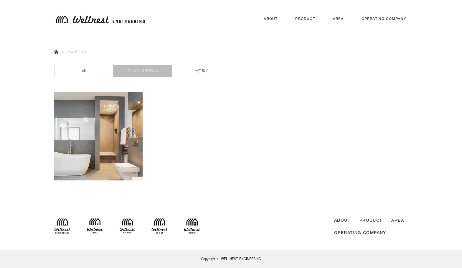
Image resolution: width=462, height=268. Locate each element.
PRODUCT (305, 19)
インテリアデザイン (143, 71)
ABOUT (271, 19)
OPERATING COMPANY (384, 19)
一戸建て (201, 71)
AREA (338, 19)
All (84, 71)
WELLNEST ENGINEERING (241, 259)
